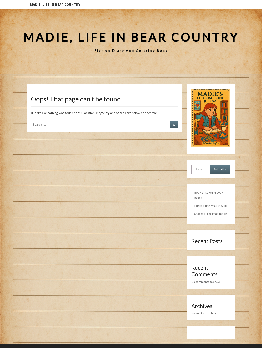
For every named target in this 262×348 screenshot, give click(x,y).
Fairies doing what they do (210, 205)
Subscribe (220, 169)
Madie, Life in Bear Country (55, 4)
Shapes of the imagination (210, 213)
